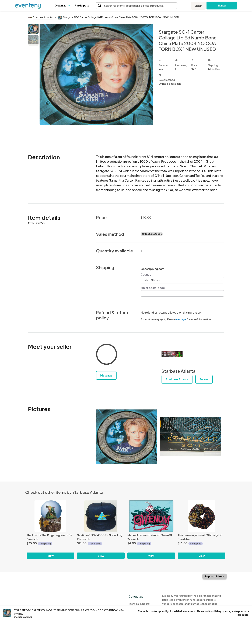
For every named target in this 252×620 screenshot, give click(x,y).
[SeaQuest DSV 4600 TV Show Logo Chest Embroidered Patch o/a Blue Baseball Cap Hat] (101, 516)
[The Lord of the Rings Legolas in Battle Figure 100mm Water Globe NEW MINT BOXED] (50, 516)
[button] (62, 5)
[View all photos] (96, 80)
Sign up (222, 5)
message (181, 319)
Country (146, 274)
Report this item (214, 576)
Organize (62, 5)
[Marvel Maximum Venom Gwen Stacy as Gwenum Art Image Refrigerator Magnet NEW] (151, 516)
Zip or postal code (153, 288)
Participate (83, 5)
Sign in (198, 5)
